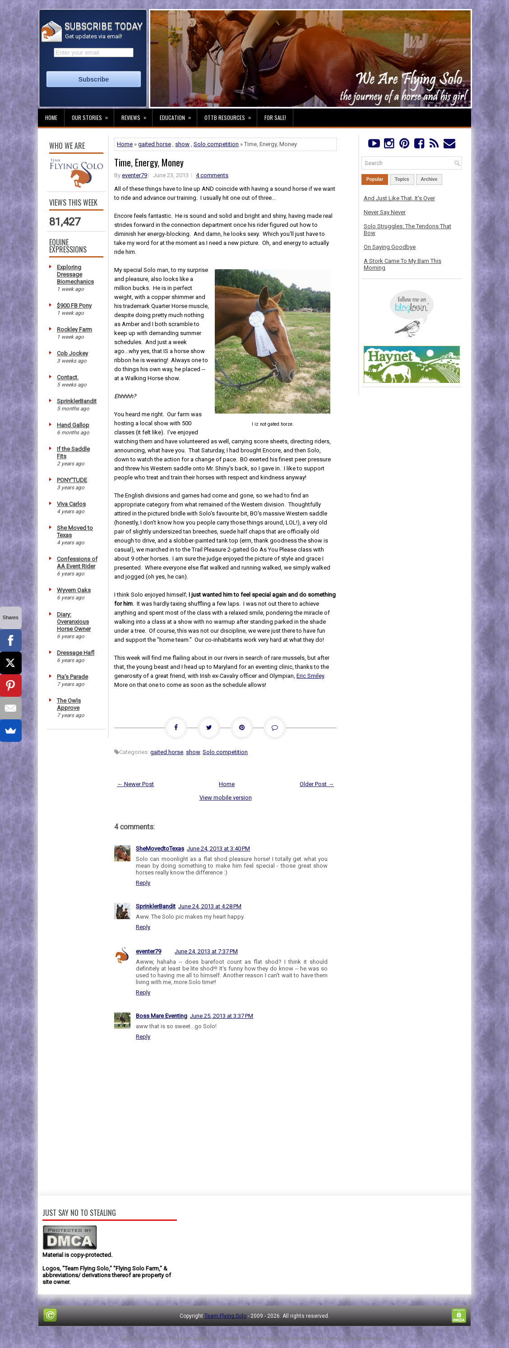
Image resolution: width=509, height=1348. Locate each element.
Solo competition (216, 144)
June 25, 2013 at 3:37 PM (221, 1015)
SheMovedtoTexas (160, 848)
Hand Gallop (73, 425)
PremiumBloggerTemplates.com (283, 1338)
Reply (143, 882)
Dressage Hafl (75, 652)
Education (178, 115)
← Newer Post (135, 784)
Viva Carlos (71, 504)
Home (51, 117)
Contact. (68, 377)
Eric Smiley (310, 675)
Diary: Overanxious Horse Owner (74, 621)
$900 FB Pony (74, 305)
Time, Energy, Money (149, 162)
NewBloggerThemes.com (358, 1338)
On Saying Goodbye (390, 247)
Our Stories (93, 115)
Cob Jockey (72, 353)
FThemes (156, 1338)
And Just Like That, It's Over (399, 198)
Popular (374, 179)
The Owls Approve (69, 704)
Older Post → (317, 784)
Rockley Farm (74, 329)
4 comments (212, 175)
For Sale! (275, 117)
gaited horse (154, 144)
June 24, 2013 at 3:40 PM (218, 848)
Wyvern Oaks (74, 590)
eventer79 (134, 175)
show (182, 144)
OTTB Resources (230, 115)
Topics (402, 179)
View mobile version (225, 797)
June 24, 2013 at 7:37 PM (206, 951)
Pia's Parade (72, 676)
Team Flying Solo (225, 1316)
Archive (429, 179)
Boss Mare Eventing (161, 1015)
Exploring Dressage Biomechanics (75, 274)
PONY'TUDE (72, 480)
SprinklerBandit (77, 401)
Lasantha (228, 1338)
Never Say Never (385, 212)
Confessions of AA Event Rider (77, 563)
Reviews (136, 115)
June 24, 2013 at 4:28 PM (209, 906)
